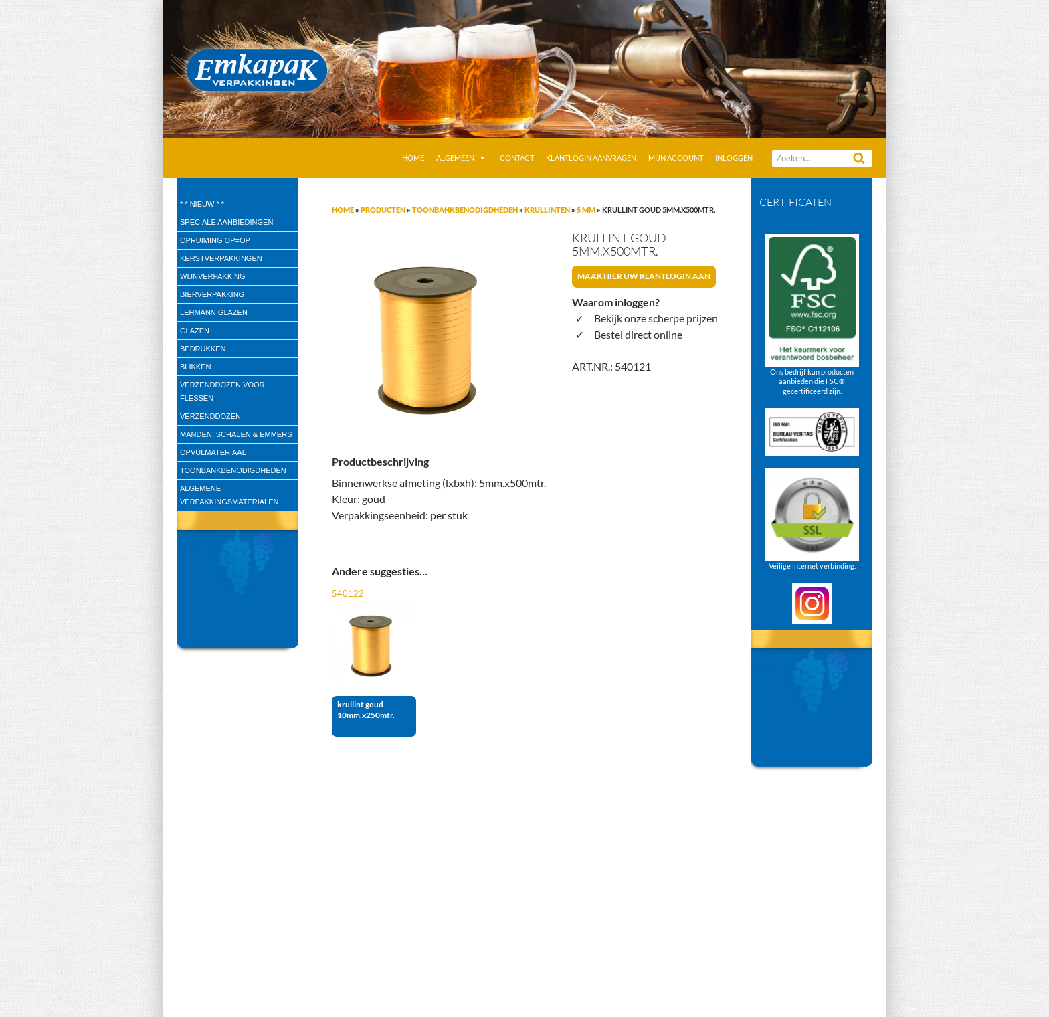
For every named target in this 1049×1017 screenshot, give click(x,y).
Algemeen (455, 157)
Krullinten (547, 209)
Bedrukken (202, 349)
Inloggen (734, 157)
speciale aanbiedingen (226, 222)
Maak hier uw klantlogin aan (643, 276)
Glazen (194, 331)
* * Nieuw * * (202, 204)
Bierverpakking (212, 294)
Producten (383, 209)
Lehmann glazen (214, 312)
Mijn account (675, 157)
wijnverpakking (213, 276)
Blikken (195, 367)
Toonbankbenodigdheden (465, 209)
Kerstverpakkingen (221, 258)
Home (413, 157)
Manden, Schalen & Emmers (236, 434)
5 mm (586, 209)
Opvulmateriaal (213, 452)
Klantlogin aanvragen (591, 157)
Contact (517, 157)
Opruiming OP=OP (215, 240)
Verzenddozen (210, 416)
